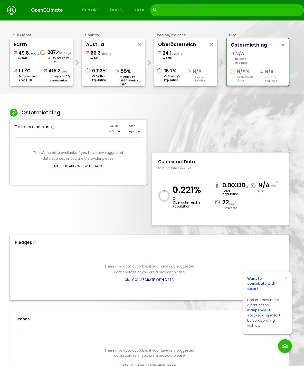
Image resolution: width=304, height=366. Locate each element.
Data (138, 10)
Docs (116, 10)
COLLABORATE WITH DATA (81, 166)
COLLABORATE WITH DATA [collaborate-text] (153, 279)
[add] (285, 346)
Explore (90, 10)
